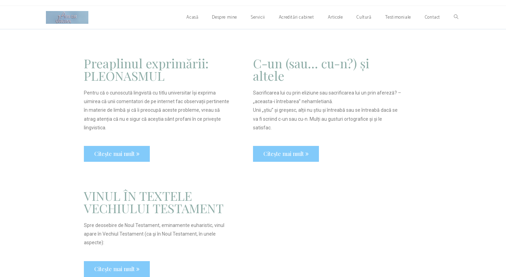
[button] (117, 154)
